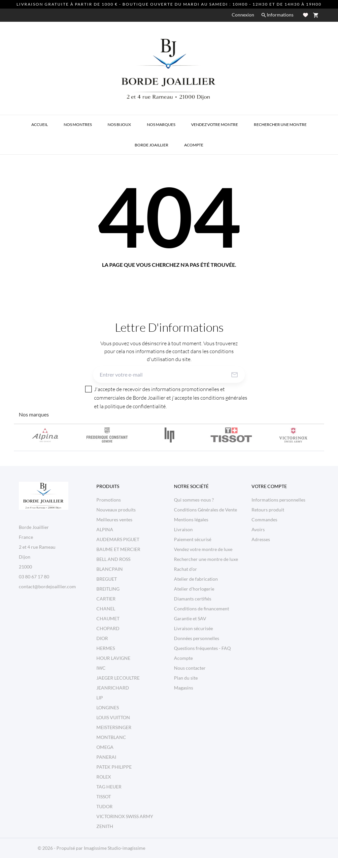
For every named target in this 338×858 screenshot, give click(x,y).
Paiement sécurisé (192, 539)
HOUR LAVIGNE (113, 658)
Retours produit (268, 509)
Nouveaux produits (116, 509)
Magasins (183, 687)
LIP (99, 697)
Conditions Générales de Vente (205, 509)
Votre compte (269, 486)
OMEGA (105, 747)
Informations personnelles (278, 500)
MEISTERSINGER (113, 727)
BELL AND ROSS (113, 559)
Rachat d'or (185, 569)
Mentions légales (191, 519)
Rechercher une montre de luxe (206, 559)
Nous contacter (190, 668)
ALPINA (104, 529)
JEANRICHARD (112, 687)
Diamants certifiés (192, 598)
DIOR (102, 638)
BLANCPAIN (109, 569)
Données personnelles (196, 638)
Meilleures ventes (114, 519)
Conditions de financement (201, 608)
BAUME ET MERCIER (118, 549)
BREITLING (107, 589)
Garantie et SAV (190, 618)
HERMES (105, 648)
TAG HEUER (108, 786)
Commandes (264, 519)
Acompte (183, 658)
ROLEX (103, 777)
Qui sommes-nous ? (194, 500)
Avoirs (258, 529)
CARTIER (106, 598)
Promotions (108, 500)
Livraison (183, 529)
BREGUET (106, 579)
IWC (101, 668)
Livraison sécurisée (193, 628)
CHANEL (105, 608)
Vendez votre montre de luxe (203, 549)
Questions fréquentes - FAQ (202, 648)
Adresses (261, 539)
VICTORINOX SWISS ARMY (124, 816)
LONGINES (107, 707)
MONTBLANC (111, 737)
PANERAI (106, 757)
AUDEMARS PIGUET (117, 539)
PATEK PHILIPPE (114, 767)
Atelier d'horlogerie (194, 589)
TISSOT (103, 796)
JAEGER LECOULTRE (118, 678)
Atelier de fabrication (196, 579)
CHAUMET (107, 618)
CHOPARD (107, 628)
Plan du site (186, 678)
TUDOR (104, 806)
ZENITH (104, 826)
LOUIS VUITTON (113, 717)
